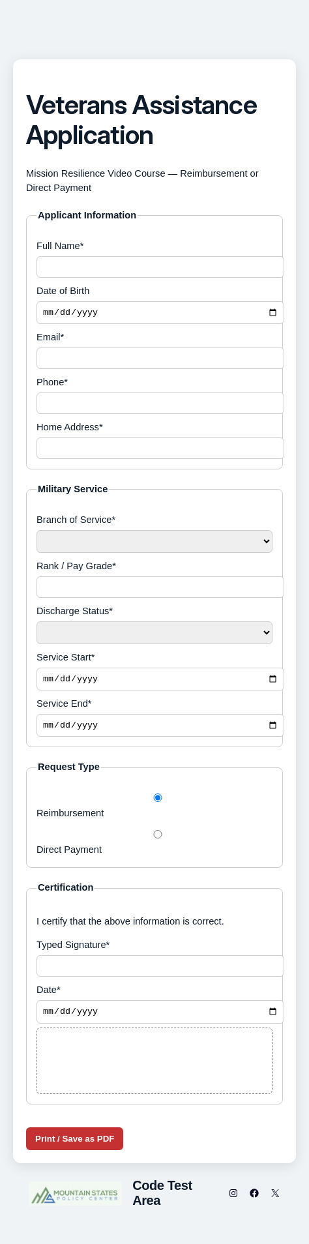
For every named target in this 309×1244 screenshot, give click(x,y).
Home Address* (154, 442)
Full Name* (154, 259)
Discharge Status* (154, 627)
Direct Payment (154, 847)
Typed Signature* (154, 963)
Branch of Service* (154, 535)
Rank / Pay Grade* (154, 581)
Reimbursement (154, 811)
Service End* (154, 722)
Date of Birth (154, 306)
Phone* (154, 397)
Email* (154, 352)
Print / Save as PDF (74, 1145)
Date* (154, 1010)
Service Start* (154, 674)
